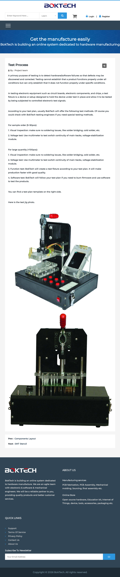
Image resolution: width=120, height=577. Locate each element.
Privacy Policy (15, 536)
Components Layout (25, 438)
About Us (13, 544)
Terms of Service (17, 532)
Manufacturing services (74, 480)
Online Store (68, 495)
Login (90, 16)
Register (104, 16)
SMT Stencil (21, 444)
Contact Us (13, 540)
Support (12, 528)
